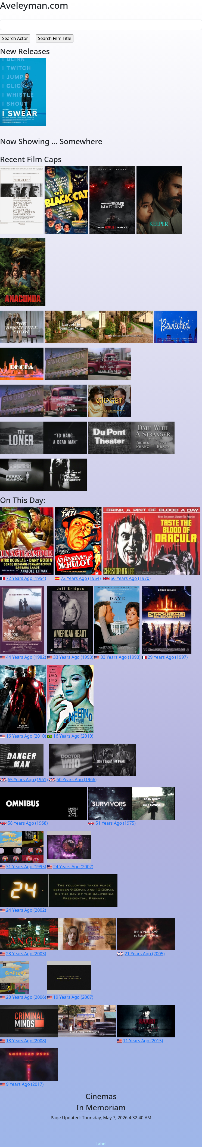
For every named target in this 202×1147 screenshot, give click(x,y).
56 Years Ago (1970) (131, 578)
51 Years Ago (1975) (116, 823)
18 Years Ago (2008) (26, 1041)
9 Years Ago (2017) (24, 1084)
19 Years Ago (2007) (73, 997)
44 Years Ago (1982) (26, 657)
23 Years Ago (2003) (26, 954)
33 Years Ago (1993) (73, 657)
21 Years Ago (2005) (144, 954)
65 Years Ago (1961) (28, 780)
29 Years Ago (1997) (168, 657)
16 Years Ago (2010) (26, 736)
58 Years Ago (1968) (28, 823)
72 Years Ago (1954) (26, 578)
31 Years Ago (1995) (26, 867)
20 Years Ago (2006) (26, 997)
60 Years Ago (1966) (77, 780)
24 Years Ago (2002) (73, 867)
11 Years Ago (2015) (143, 1041)
